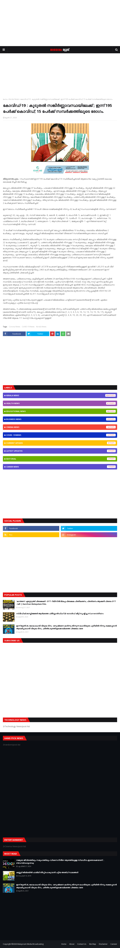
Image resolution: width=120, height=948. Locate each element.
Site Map (92, 944)
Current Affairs (61, 443)
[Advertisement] (60, 23)
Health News (61, 403)
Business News (61, 419)
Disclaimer (103, 944)
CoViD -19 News (61, 435)
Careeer (113, 944)
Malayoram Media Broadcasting (30, 944)
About (71, 944)
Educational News (61, 411)
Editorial (61, 459)
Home (63, 944)
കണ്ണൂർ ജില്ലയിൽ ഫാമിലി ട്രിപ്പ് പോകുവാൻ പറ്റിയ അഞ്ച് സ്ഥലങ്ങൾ (47, 872)
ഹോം (5, 99)
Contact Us (81, 944)
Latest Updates (61, 451)
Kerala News (14, 99)
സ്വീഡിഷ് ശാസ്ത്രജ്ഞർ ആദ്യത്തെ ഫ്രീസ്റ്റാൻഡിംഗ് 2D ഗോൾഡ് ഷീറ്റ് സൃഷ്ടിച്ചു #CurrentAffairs (60, 613)
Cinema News (61, 427)
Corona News (14, 326)
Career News (61, 466)
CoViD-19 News (28, 326)
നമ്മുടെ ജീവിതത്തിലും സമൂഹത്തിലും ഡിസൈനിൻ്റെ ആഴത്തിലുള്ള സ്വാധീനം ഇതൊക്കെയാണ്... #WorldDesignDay (60, 861)
